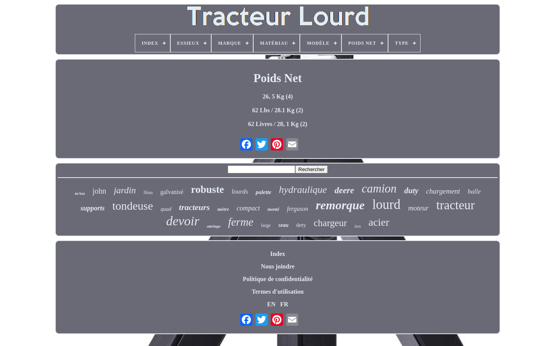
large (266, 225)
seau (283, 225)
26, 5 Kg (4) (277, 96)
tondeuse (132, 205)
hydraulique (303, 189)
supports (93, 208)
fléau (148, 192)
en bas (79, 193)
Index (277, 254)
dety (301, 225)
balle (474, 191)
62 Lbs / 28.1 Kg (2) (277, 110)
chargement (443, 191)
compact (248, 208)
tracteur (455, 205)
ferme (240, 222)
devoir (182, 221)
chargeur (330, 223)
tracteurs (194, 207)
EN (271, 304)
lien (357, 226)
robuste (207, 189)
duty (411, 190)
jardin (125, 190)
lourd (386, 204)
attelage (213, 226)
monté (274, 209)
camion (379, 188)
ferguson (297, 208)
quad (166, 209)
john (99, 191)
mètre (223, 209)
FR (284, 304)
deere (344, 190)
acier (379, 222)
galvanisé (171, 192)
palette (263, 192)
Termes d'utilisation (278, 291)
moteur (418, 208)
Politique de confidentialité (277, 279)
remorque (340, 205)
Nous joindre (277, 266)
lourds (240, 191)
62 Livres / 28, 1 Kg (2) (277, 124)
